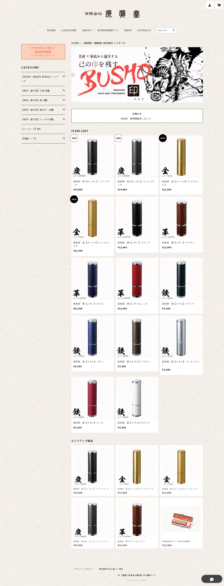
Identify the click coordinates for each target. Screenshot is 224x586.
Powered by (137, 580)
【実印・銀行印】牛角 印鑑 (35, 90)
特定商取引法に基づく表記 (111, 569)
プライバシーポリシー (84, 569)
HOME (51, 30)
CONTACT (144, 30)
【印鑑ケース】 (29, 138)
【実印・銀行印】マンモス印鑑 (37, 119)
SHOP (128, 30)
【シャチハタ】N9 (31, 129)
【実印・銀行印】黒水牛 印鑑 (37, 109)
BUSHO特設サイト (108, 30)
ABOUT (87, 30)
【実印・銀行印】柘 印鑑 (34, 100)
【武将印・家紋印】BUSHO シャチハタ (40, 79)
